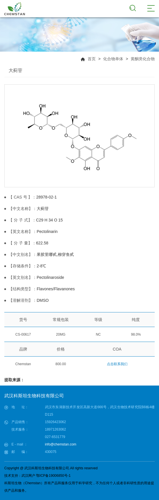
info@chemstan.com (60, 444)
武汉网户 (28, 476)
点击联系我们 (117, 364)
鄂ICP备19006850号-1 (53, 476)
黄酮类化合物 (143, 59)
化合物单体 (113, 59)
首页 (92, 59)
